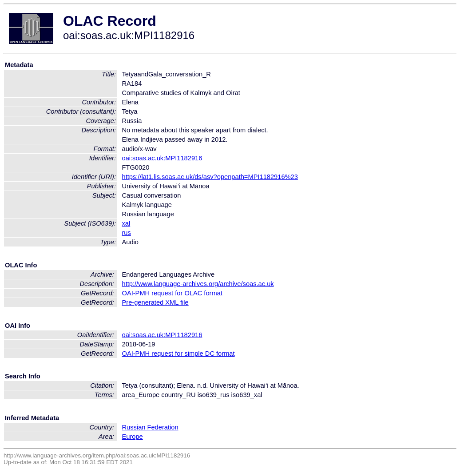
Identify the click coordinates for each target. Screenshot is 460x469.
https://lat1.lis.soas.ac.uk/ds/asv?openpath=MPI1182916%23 (209, 176)
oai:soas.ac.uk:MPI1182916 (162, 158)
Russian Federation (150, 427)
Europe (132, 436)
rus (126, 232)
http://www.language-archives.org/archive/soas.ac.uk (198, 283)
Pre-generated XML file (155, 302)
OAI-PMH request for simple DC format (178, 353)
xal (126, 223)
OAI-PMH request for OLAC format (172, 293)
